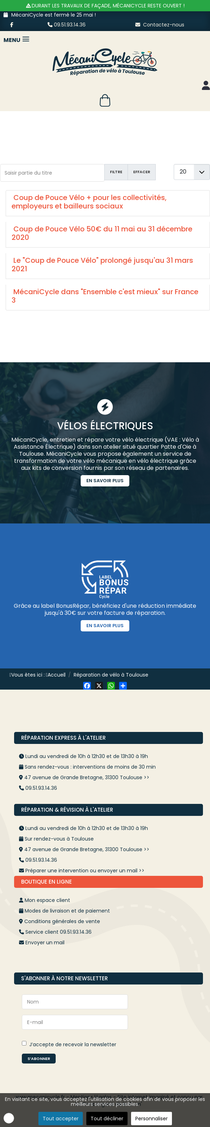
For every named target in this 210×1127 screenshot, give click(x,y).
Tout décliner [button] (107, 1118)
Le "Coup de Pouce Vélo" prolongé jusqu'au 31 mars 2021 (102, 264)
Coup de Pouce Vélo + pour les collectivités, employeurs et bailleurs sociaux (89, 202)
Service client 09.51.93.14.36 (58, 931)
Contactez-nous (159, 24)
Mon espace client (47, 900)
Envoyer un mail (44, 942)
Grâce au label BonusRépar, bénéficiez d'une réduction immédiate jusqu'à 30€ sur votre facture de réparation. (105, 609)
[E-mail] (75, 1022)
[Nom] (75, 1001)
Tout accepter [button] (61, 1118)
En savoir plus (105, 480)
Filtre (116, 172)
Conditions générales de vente (62, 921)
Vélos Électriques (105, 426)
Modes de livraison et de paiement (67, 910)
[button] (9, 1118)
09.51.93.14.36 (67, 24)
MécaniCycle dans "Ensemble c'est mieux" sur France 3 (105, 296)
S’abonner (38, 1058)
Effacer (141, 172)
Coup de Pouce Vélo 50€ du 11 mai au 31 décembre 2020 (102, 233)
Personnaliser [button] (151, 1118)
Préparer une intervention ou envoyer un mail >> (84, 870)
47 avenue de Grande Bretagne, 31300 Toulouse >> (86, 777)
